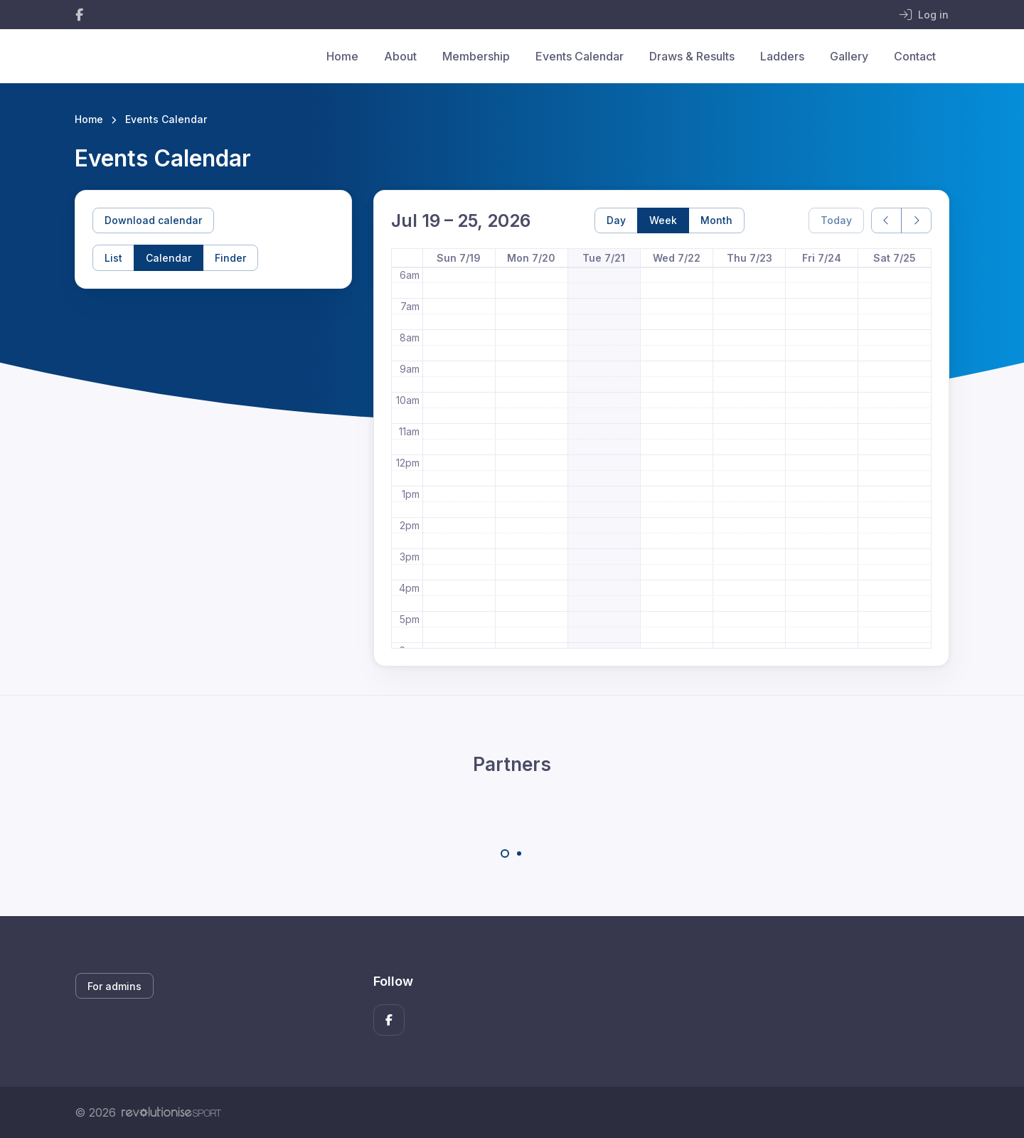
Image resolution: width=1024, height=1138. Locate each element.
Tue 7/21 (603, 258)
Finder (230, 258)
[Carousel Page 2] (519, 853)
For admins (114, 986)
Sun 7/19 (459, 258)
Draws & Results (692, 56)
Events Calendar (579, 56)
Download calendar (153, 220)
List (113, 258)
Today (836, 220)
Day (616, 220)
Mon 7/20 (531, 258)
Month (716, 220)
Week (663, 220)
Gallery (849, 56)
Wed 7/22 (676, 258)
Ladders (782, 56)
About (400, 56)
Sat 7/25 (894, 258)
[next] (916, 221)
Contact (915, 56)
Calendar (168, 258)
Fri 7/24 (821, 258)
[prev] (886, 221)
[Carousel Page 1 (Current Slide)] (505, 853)
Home (342, 56)
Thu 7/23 (749, 258)
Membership (476, 56)
